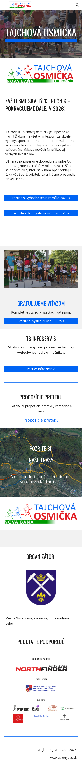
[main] (41, 34)
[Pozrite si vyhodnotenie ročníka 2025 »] (41, 198)
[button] (4, 5)
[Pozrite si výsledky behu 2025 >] (41, 321)
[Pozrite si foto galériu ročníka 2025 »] (41, 213)
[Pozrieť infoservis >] (41, 368)
